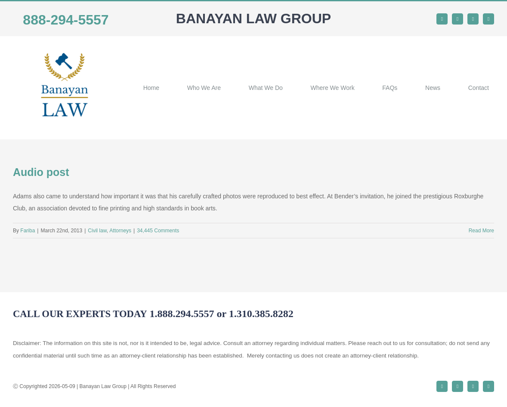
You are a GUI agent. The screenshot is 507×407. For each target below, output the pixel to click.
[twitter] (457, 19)
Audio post (41, 172)
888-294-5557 (65, 20)
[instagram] (473, 19)
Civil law (97, 231)
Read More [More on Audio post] (481, 231)
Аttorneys (120, 231)
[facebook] (442, 19)
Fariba (27, 231)
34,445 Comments (158, 231)
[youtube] (488, 19)
